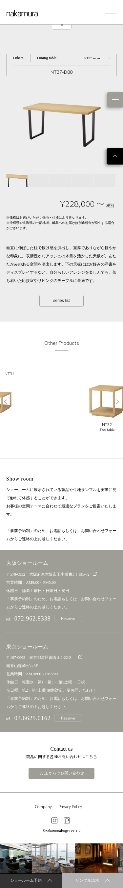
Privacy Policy (70, 806)
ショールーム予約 (31, 881)
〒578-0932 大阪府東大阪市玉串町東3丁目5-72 (51, 574)
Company (43, 806)
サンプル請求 (92, 881)
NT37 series (97, 58)
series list (61, 300)
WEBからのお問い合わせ (61, 773)
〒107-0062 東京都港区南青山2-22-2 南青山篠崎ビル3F (44, 661)
